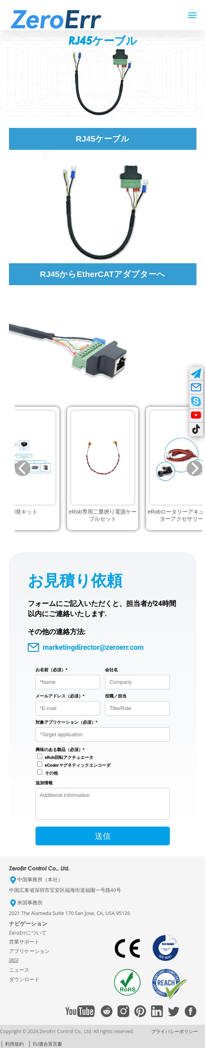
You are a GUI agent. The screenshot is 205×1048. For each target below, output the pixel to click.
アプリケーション (29, 956)
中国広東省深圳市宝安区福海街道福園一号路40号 (65, 895)
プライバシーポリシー (174, 1036)
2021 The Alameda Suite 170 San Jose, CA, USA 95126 (69, 918)
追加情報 (44, 783)
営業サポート (24, 946)
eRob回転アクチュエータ (69, 757)
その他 (51, 773)
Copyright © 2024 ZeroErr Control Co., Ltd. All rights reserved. (67, 1036)
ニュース (19, 974)
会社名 (111, 669)
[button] (22, 468)
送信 (103, 840)
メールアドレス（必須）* (60, 696)
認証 (14, 965)
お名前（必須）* (52, 669)
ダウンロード (24, 984)
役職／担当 (116, 696)
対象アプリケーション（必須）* (67, 722)
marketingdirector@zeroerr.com (86, 647)
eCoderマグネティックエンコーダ (78, 765)
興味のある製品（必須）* (60, 749)
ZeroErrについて (27, 937)
